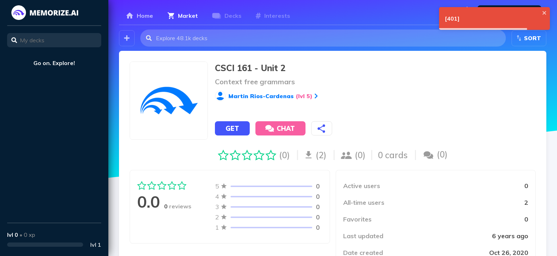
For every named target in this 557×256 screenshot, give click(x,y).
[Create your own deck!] (127, 38)
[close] (544, 13)
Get (232, 128)
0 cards (393, 155)
